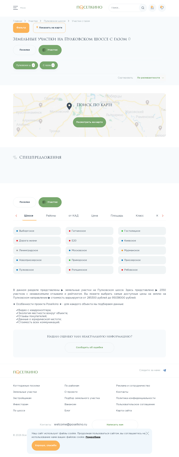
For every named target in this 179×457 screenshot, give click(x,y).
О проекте (71, 392)
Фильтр (21, 28)
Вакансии (70, 404)
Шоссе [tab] (28, 216)
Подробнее (93, 437)
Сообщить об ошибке (89, 347)
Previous (16, 216)
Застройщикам (22, 398)
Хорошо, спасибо (46, 445)
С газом (48, 65)
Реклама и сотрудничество (133, 386)
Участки (50, 50)
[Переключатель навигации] (19, 8)
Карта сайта (124, 411)
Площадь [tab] (117, 216)
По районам (71, 386)
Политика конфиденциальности (135, 398)
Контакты (122, 392)
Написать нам (115, 425)
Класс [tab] (140, 216)
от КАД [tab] (74, 216)
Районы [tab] (51, 216)
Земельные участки (25, 392)
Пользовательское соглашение (135, 404)
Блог (67, 411)
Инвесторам (20, 404)
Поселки (25, 50)
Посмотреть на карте (89, 122)
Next (163, 216)
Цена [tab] (94, 216)
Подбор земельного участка (82, 398)
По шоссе (19, 411)
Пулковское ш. (25, 65)
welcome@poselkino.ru (70, 424)
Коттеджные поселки (26, 386)
